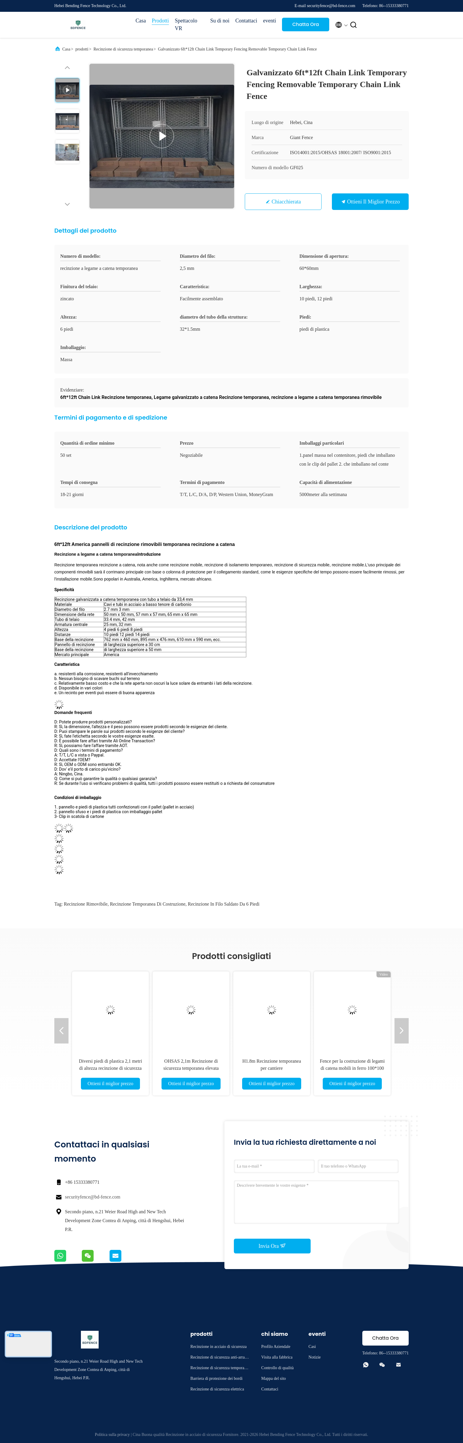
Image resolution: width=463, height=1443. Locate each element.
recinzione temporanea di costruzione (147, 903)
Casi (312, 1346)
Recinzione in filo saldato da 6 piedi (224, 903)
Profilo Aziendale (275, 1346)
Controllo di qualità (277, 1368)
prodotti (81, 49)
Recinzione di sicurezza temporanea (123, 49)
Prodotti (160, 21)
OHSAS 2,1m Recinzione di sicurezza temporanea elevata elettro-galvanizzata (191, 1068)
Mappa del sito (273, 1378)
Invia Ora (272, 1246)
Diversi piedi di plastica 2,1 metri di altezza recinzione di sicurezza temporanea (110, 1068)
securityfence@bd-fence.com (92, 1196)
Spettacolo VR (186, 24)
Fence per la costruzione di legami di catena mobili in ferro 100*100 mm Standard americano (352, 1068)
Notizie (315, 1357)
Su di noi (219, 21)
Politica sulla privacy (112, 1434)
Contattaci (246, 21)
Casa (141, 21)
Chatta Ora (305, 24)
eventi (269, 21)
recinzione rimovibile (85, 903)
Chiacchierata (286, 202)
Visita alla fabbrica (277, 1357)
